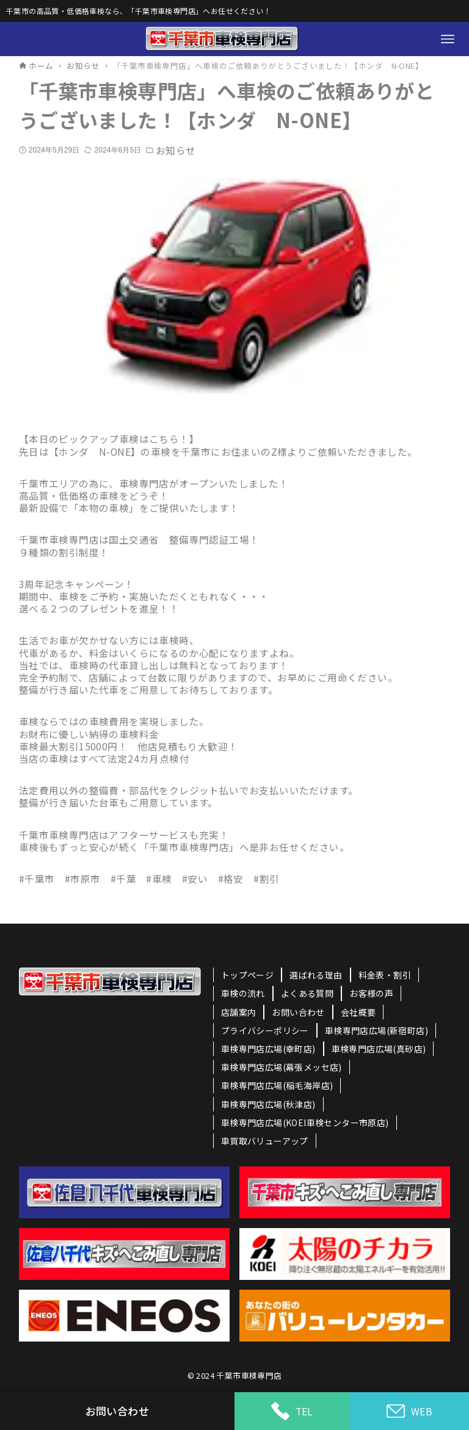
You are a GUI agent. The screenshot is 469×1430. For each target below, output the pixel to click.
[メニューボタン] (447, 39)
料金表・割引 (384, 975)
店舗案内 (238, 1012)
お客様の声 (371, 993)
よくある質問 (307, 993)
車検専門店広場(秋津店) (268, 1104)
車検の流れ (243, 993)
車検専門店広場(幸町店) (268, 1049)
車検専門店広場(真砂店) (379, 1049)
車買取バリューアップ (264, 1141)
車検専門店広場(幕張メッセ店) (281, 1067)
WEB (409, 1411)
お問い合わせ (298, 1012)
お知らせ (175, 150)
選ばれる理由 (315, 975)
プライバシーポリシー (265, 1030)
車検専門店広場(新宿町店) (376, 1030)
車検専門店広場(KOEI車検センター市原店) (305, 1122)
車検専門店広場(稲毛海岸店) (277, 1085)
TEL (292, 1411)
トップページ (247, 975)
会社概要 (358, 1012)
